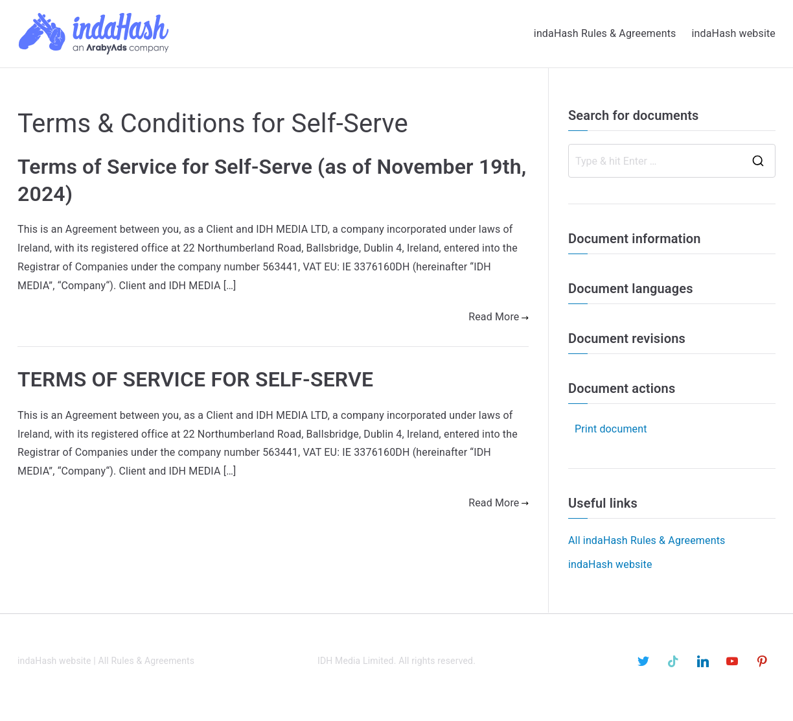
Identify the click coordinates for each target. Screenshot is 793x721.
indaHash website (733, 33)
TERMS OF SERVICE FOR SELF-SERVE (195, 379)
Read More (498, 317)
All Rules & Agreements (146, 661)
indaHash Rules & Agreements (605, 33)
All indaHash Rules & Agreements (646, 540)
